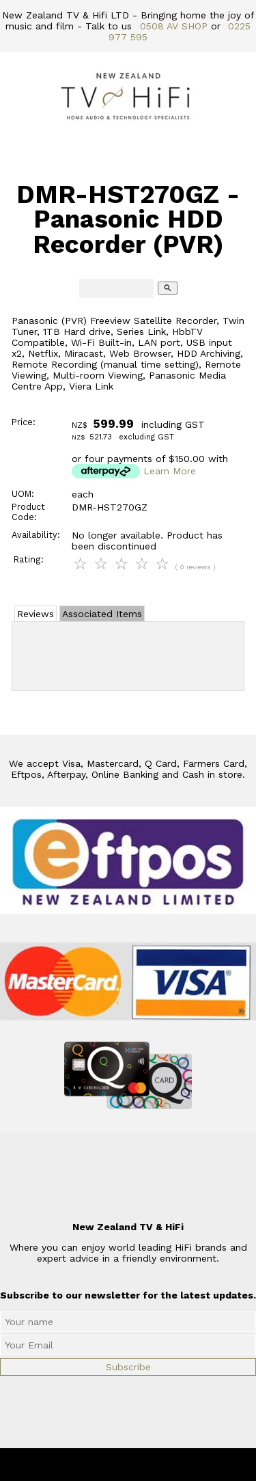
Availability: (36, 535)
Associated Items (102, 613)
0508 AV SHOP (174, 26)
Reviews (35, 613)
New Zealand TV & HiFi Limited (164, 1464)
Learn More (169, 470)
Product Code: (28, 512)
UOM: (23, 494)
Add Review (128, 653)
